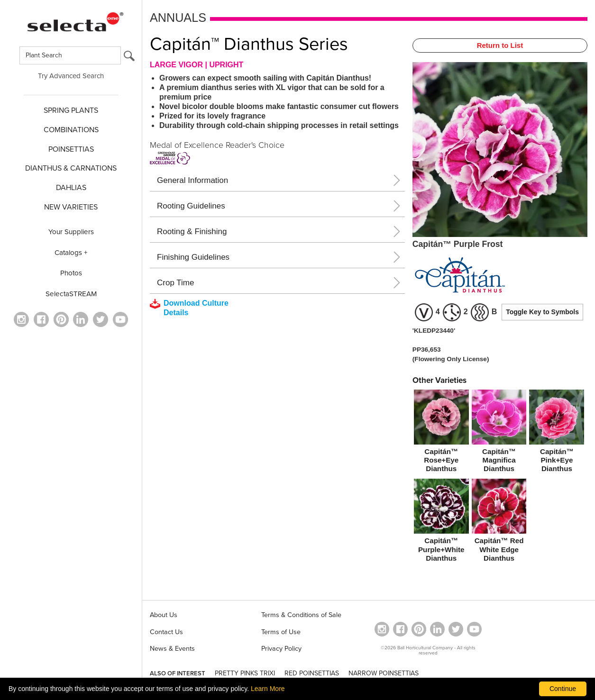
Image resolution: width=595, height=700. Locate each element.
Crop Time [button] (175, 282)
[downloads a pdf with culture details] (196, 308)
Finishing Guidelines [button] (193, 257)
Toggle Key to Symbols (542, 312)
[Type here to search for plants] (70, 55)
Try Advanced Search (71, 76)
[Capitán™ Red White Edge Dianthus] (499, 522)
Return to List (500, 45)
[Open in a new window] (61, 319)
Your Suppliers (71, 231)
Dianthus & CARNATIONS (71, 168)
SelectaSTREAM (71, 294)
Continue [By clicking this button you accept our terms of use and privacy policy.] (562, 688)
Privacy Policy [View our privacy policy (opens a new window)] (281, 649)
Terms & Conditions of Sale (301, 615)
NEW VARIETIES (71, 207)
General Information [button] (192, 180)
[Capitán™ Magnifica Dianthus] (499, 433)
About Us (163, 615)
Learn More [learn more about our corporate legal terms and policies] (268, 688)
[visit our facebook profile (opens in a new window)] (41, 319)
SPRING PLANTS (71, 110)
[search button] (129, 58)
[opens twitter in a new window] (100, 319)
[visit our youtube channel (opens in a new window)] (120, 319)
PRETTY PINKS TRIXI (245, 673)
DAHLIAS (71, 187)
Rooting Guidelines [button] (191, 205)
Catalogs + (71, 252)
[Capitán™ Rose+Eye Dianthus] (441, 433)
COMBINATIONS (71, 130)
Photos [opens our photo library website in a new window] (71, 273)
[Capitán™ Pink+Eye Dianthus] (557, 433)
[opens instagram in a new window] (21, 319)
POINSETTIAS (71, 149)
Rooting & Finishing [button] (192, 231)
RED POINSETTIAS (311, 673)
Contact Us (166, 632)
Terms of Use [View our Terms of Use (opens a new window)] (281, 632)
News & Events (172, 649)
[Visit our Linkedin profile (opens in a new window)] (80, 319)
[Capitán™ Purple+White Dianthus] (441, 522)
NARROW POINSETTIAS (383, 673)
